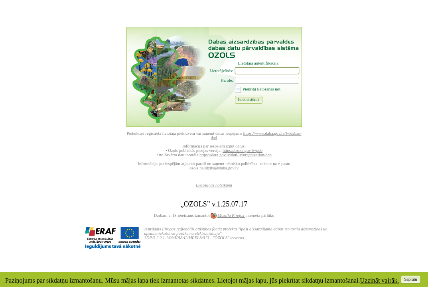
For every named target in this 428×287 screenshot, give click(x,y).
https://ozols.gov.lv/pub (242, 150)
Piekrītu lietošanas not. (262, 89)
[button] (249, 99)
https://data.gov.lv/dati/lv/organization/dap (235, 155)
